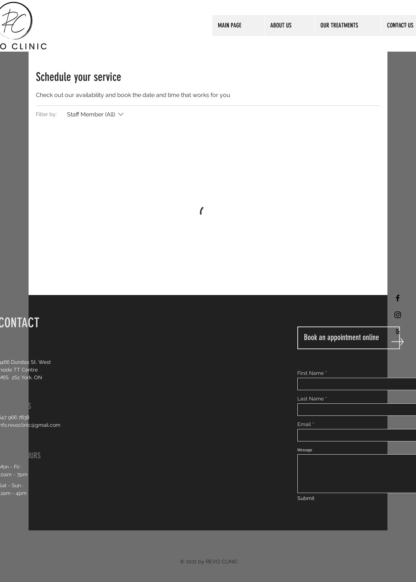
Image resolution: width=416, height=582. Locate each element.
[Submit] (306, 498)
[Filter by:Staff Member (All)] (96, 114)
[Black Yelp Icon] (397, 331)
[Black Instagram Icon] (397, 314)
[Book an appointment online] (348, 338)
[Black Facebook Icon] (397, 298)
